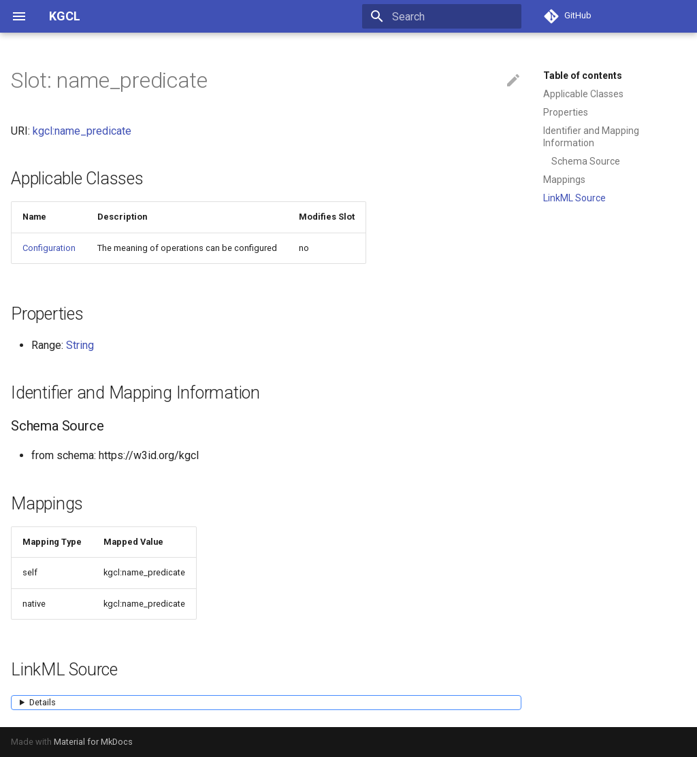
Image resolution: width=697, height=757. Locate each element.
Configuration (49, 248)
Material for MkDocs (93, 742)
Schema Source (585, 161)
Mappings (564, 179)
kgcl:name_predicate (82, 130)
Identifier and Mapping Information (591, 136)
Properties (565, 112)
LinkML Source (574, 197)
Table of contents (582, 75)
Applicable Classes (583, 93)
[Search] (441, 16)
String (80, 345)
